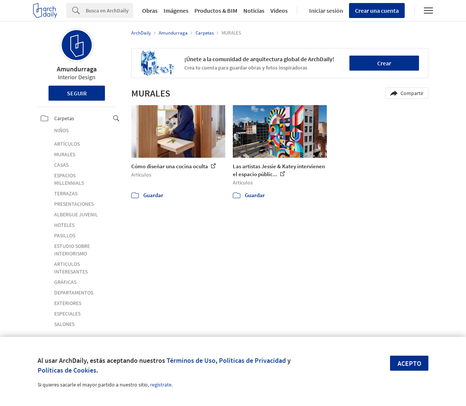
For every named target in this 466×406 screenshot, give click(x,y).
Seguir (77, 93)
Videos (279, 11)
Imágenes (176, 11)
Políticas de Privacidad (252, 360)
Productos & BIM (215, 11)
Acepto (409, 363)
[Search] (109, 10)
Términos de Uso (191, 360)
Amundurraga (77, 69)
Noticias (253, 11)
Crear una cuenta (377, 10)
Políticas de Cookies (67, 370)
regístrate (161, 384)
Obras (150, 11)
